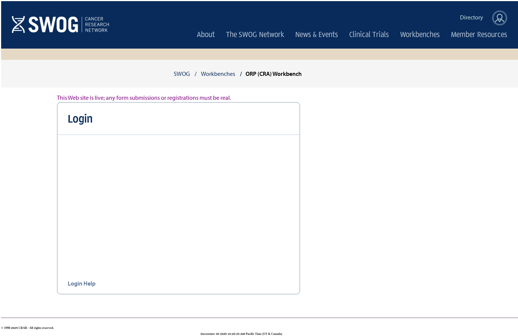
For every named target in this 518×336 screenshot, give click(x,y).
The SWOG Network (255, 34)
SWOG (182, 73)
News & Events (316, 34)
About (206, 34)
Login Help (81, 283)
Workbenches (420, 34)
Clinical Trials (369, 34)
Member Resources (479, 34)
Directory (471, 17)
